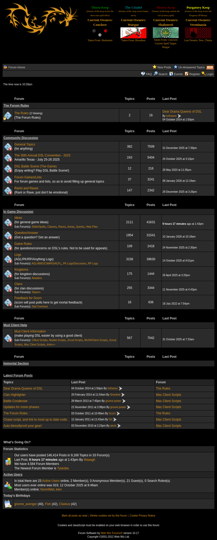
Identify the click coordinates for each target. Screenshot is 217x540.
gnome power (113, 400)
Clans (18, 284)
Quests (80, 226)
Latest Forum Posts (18, 375)
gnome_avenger (25, 504)
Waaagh (89, 460)
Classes (52, 226)
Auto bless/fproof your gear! (22, 426)
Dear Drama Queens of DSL (182, 111)
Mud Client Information (30, 331)
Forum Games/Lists (28, 177)
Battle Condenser (15, 401)
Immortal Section (16, 363)
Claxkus (64, 504)
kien (59, 489)
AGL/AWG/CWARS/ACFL (46, 263)
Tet (110, 419)
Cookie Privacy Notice (142, 515)
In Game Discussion (18, 212)
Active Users (12, 474)
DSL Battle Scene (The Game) (35, 166)
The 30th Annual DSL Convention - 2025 (42, 155)
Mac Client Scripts (34, 344)
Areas (70, 226)
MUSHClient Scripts (95, 340)
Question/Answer (26, 233)
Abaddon (36, 278)
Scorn (112, 413)
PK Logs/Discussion (74, 263)
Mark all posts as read (74, 515)
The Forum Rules (16, 105)
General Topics (24, 144)
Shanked (115, 394)
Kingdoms (21, 269)
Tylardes (63, 468)
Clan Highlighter (14, 395)
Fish (48, 504)
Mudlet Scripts (57, 340)
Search (161, 74)
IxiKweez (171, 115)
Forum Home (16, 67)
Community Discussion (20, 138)
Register (194, 74)
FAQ (149, 74)
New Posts (164, 67)
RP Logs (93, 263)
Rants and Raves (26, 188)
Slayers (36, 292)
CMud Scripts (39, 340)
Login (210, 74)
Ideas (18, 218)
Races (62, 226)
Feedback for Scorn (28, 298)
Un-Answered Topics (191, 67)
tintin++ (51, 344)
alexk (113, 425)
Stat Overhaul (40, 306)
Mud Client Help (15, 325)
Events (176, 74)
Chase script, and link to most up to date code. (35, 419)
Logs (17, 255)
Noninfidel (47, 489)
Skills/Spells (39, 226)
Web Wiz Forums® (112, 533)
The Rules (21, 113)
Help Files (92, 226)
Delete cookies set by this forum (108, 515)
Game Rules (23, 244)
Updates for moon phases (21, 407)
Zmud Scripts (75, 340)
